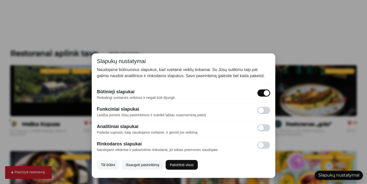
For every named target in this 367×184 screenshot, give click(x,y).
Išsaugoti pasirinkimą (142, 165)
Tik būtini (108, 165)
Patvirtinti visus (181, 165)
